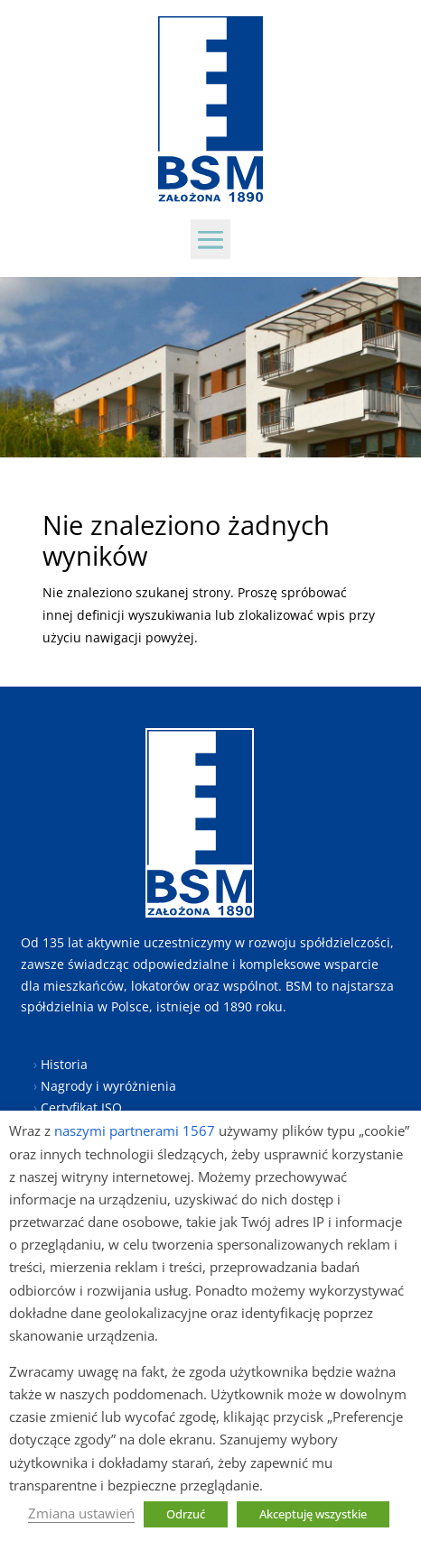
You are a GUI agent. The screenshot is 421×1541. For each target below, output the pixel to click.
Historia (64, 1064)
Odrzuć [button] (185, 1514)
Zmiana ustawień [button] (81, 1513)
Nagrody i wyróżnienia (108, 1085)
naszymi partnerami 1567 (134, 1130)
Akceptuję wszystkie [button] (313, 1514)
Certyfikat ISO (81, 1107)
